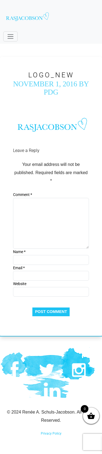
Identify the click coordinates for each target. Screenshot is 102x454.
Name (19, 252)
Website (19, 284)
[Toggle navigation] (10, 36)
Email (19, 268)
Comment (22, 194)
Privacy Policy (51, 433)
